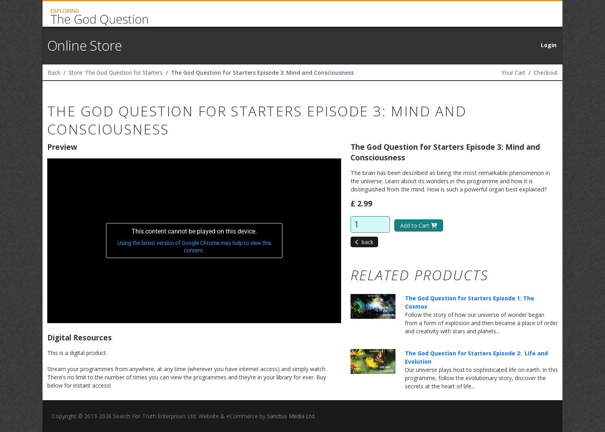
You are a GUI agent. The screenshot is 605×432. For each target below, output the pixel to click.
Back (54, 72)
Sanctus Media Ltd (290, 416)
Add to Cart (418, 225)
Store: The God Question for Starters (116, 72)
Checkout (546, 72)
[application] (194, 240)
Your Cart (513, 72)
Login (549, 45)
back (364, 242)
